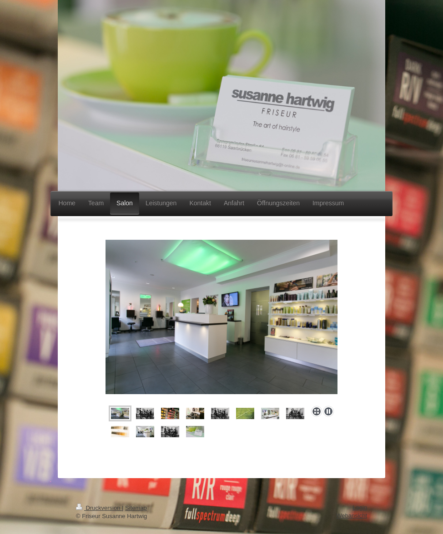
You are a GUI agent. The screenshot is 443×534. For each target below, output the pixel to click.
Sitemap (136, 507)
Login (359, 507)
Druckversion (99, 507)
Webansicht (351, 515)
